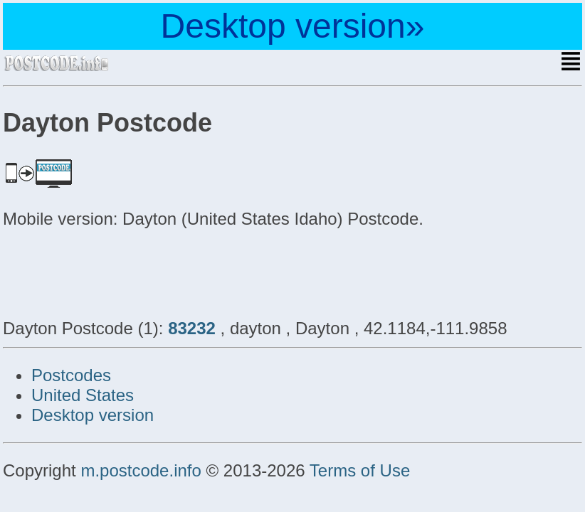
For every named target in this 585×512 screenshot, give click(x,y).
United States (82, 395)
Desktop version (92, 415)
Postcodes (71, 375)
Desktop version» (293, 26)
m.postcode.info (140, 470)
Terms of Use (360, 470)
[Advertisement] (117, 271)
